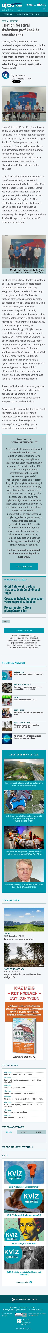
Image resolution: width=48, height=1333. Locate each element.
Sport (16, 697)
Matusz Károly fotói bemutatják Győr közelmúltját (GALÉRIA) (24, 885)
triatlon (6, 621)
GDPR (33, 1307)
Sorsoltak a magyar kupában (15, 1112)
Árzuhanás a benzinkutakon (15, 1118)
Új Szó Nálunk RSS (7, 1315)
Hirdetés (13, 1307)
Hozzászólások (24, 630)
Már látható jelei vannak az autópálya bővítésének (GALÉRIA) (24, 784)
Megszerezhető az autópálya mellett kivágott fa (26, 726)
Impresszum (23, 1307)
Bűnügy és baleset (22, 685)
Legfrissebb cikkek (24, 1299)
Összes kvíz (24, 1282)
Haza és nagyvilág (27, 14)
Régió (7, 933)
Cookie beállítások (35, 1310)
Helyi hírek (10, 21)
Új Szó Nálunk (18, 75)
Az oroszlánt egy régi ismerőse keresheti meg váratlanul (27, 737)
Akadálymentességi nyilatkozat (14, 1310)
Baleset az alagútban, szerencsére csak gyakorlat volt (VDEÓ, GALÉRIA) (24, 852)
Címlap (7, 14)
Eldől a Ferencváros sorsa (25, 700)
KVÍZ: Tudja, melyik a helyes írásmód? (24, 1215)
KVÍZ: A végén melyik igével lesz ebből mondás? (24, 1273)
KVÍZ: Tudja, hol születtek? (24, 1243)
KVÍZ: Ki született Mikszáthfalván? (28, 674)
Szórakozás (19, 672)
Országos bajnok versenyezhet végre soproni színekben (24, 600)
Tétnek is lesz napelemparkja (19, 939)
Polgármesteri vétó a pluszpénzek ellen (17, 609)
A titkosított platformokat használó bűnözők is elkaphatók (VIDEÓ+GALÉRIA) (24, 818)
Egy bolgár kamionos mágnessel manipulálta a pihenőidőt (28, 688)
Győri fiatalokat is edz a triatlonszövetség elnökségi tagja (22, 589)
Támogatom (24, 566)
